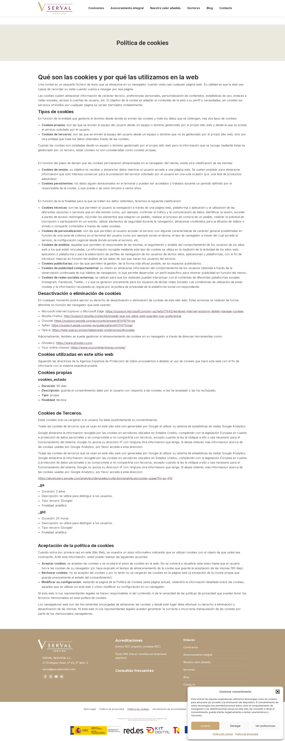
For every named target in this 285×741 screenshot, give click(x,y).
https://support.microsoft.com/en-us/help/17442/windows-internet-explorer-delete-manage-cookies (174, 311)
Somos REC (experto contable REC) (138, 646)
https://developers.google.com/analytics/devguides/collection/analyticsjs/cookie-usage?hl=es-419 (105, 478)
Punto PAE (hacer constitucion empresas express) (140, 655)
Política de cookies (223, 734)
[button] (278, 692)
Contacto (189, 684)
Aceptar (205, 725)
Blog (186, 677)
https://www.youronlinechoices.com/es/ (98, 347)
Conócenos (190, 647)
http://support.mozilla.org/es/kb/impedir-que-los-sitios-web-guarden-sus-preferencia (122, 316)
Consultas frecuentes (134, 671)
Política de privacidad (246, 734)
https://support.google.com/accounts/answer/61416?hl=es (94, 321)
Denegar (235, 725)
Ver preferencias (265, 725)
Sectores (189, 669)
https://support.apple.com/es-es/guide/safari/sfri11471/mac (92, 325)
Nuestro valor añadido (197, 662)
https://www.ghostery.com (74, 343)
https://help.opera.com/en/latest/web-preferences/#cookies (93, 330)
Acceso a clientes (235, 4)
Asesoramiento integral (197, 654)
